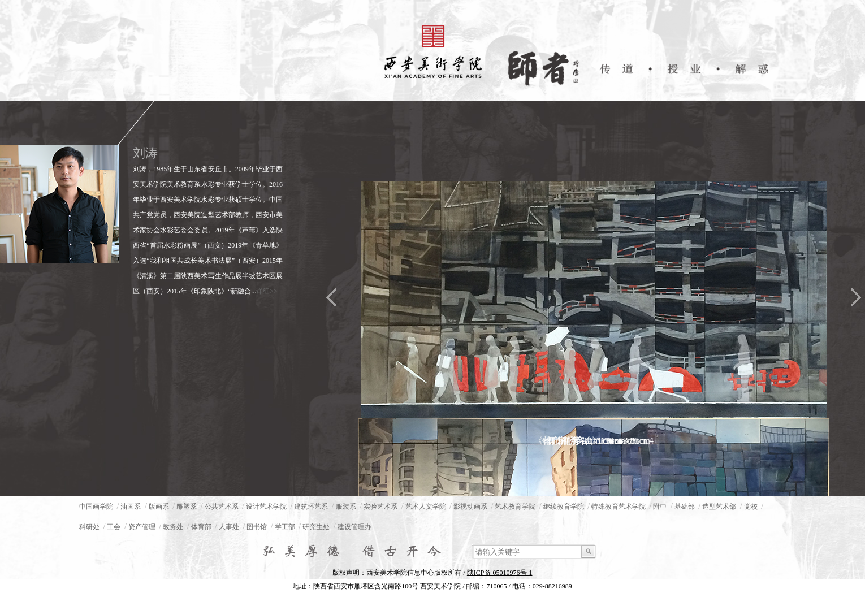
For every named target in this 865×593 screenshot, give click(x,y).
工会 (113, 527)
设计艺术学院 (266, 506)
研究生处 (316, 527)
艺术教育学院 (515, 506)
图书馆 (256, 527)
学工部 (285, 527)
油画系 (130, 506)
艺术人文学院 (425, 506)
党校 (751, 506)
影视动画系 (470, 506)
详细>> (267, 291)
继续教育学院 (563, 506)
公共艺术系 (222, 506)
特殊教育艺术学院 (618, 506)
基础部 (684, 506)
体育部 (201, 527)
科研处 (89, 527)
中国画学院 (96, 506)
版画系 (159, 506)
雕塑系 (186, 506)
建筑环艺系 (311, 506)
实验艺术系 (380, 506)
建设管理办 (354, 527)
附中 (660, 506)
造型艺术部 (719, 506)
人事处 (229, 527)
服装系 (346, 506)
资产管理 (141, 527)
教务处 (173, 527)
